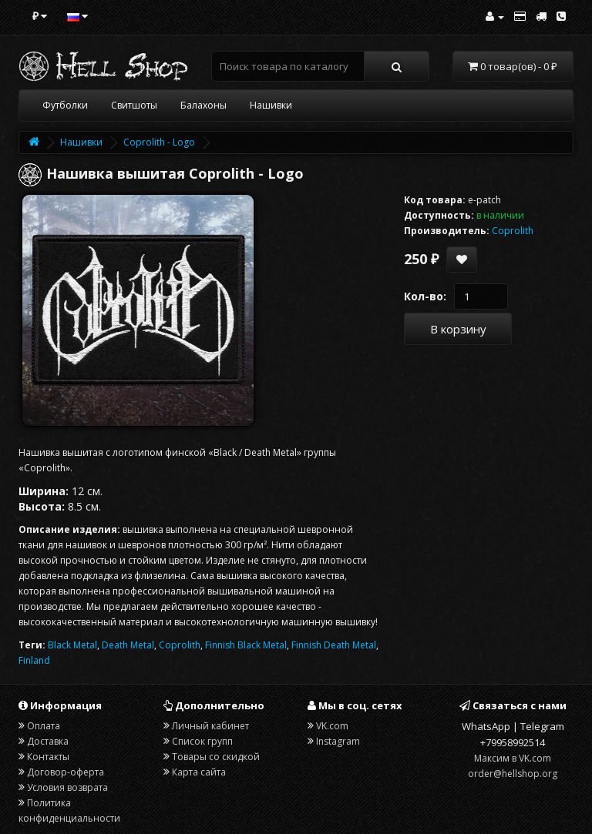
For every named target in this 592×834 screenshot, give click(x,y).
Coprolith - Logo (159, 142)
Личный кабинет (210, 725)
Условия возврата (67, 787)
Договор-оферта (65, 772)
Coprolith (179, 644)
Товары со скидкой (216, 756)
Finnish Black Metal (246, 644)
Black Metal (72, 644)
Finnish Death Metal (333, 644)
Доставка (48, 741)
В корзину (458, 329)
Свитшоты (134, 105)
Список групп (202, 741)
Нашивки (271, 105)
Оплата (43, 725)
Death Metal (128, 644)
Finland (34, 660)
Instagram (338, 741)
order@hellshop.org (512, 773)
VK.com (332, 725)
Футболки (65, 105)
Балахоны (203, 105)
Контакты (48, 756)
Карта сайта (199, 772)
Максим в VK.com (512, 758)
